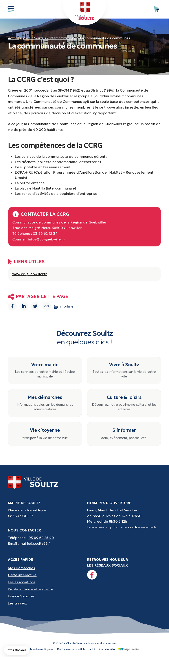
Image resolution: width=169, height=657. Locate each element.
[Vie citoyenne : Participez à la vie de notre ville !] (45, 434)
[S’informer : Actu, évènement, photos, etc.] (124, 434)
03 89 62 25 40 (41, 537)
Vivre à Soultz (33, 38)
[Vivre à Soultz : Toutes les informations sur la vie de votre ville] (124, 370)
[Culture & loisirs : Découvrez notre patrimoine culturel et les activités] (124, 403)
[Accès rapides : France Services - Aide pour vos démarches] (45, 596)
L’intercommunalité (62, 38)
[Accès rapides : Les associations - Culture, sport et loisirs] (45, 582)
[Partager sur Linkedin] (23, 306)
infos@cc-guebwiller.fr (46, 239)
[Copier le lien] (46, 306)
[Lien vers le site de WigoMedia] (128, 649)
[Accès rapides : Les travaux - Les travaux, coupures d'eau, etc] (45, 603)
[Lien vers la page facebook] (92, 575)
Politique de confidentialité (76, 649)
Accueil (13, 38)
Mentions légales (42, 649)
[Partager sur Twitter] (35, 306)
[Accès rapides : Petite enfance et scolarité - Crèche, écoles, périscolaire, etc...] (45, 589)
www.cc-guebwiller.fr (29, 274)
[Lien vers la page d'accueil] (33, 482)
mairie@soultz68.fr (35, 543)
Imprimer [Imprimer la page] (64, 306)
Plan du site (107, 649)
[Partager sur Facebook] (12, 306)
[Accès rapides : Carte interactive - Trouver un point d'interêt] (45, 574)
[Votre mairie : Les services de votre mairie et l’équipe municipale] (45, 370)
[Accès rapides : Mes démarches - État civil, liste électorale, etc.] (45, 567)
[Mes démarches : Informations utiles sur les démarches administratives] (45, 403)
